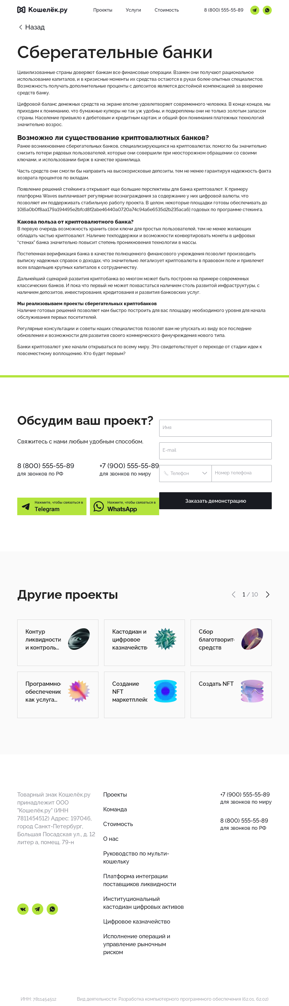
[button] (185, 473)
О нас (110, 838)
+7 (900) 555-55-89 (129, 466)
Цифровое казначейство (136, 921)
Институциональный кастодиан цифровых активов (143, 902)
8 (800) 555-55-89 (223, 10)
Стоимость (118, 824)
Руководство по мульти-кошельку (136, 857)
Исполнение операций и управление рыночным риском (136, 944)
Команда (115, 809)
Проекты (115, 794)
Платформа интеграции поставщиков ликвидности (139, 880)
